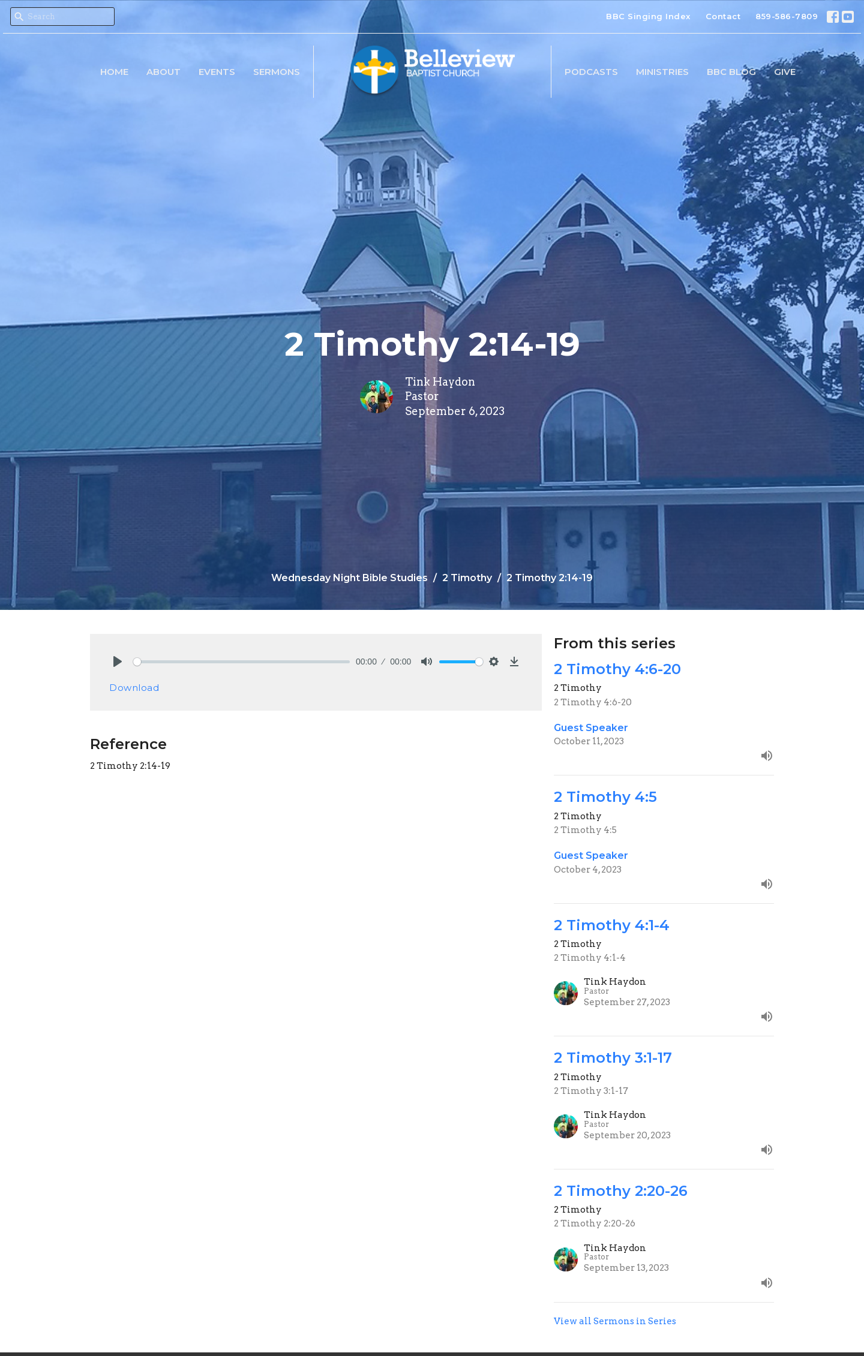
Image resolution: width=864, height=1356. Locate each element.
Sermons (276, 71)
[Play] (117, 661)
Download (134, 687)
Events (217, 71)
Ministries (662, 71)
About (163, 71)
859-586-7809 (786, 16)
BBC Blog (731, 71)
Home (114, 71)
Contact (723, 16)
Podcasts (591, 71)
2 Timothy (467, 578)
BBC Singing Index (648, 16)
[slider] (241, 662)
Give (785, 71)
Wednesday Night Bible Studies (349, 578)
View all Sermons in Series (615, 1321)
